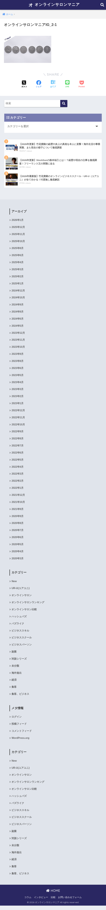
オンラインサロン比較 (24, 612)
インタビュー (41, 901)
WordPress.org (20, 741)
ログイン (17, 720)
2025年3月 (18, 269)
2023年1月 (18, 404)
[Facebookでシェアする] (38, 84)
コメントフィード (22, 734)
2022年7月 (18, 447)
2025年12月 (18, 227)
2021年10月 (18, 504)
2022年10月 (18, 426)
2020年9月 (18, 518)
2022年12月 (18, 411)
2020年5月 (18, 546)
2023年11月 (18, 341)
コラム (27, 901)
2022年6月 (18, 454)
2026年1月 (18, 220)
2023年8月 (18, 362)
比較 (53, 901)
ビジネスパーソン (22, 647)
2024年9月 (18, 305)
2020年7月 (18, 532)
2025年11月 (18, 234)
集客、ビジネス (20, 697)
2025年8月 (18, 248)
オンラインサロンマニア (53, 5)
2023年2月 (18, 397)
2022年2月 (18, 482)
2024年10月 (18, 298)
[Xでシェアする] (24, 84)
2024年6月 (18, 319)
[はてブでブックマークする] (53, 84)
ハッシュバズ (19, 619)
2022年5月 (18, 461)
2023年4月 (18, 383)
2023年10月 (18, 348)
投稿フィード (19, 727)
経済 (14, 683)
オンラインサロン (22, 598)
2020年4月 (18, 553)
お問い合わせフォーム (70, 901)
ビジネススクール (22, 640)
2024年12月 (18, 291)
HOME (53, 895)
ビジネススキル (20, 633)
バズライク (18, 626)
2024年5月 (18, 326)
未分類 (15, 669)
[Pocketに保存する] (82, 84)
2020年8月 (18, 525)
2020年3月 (18, 561)
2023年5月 (18, 376)
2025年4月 (18, 262)
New (14, 583)
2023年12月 (18, 333)
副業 (14, 654)
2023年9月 (18, 355)
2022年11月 (18, 419)
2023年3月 (18, 390)
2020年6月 (18, 539)
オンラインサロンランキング (28, 605)
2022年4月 (18, 468)
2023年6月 (18, 369)
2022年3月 (18, 475)
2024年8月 (18, 312)
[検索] (63, 103)
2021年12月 (18, 497)
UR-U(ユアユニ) (20, 590)
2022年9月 (18, 433)
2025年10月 (18, 241)
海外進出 (17, 676)
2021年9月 (18, 511)
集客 (14, 690)
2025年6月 (18, 255)
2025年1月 (18, 284)
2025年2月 (18, 277)
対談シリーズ (19, 662)
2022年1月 (18, 490)
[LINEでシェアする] (67, 84)
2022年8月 (18, 440)
